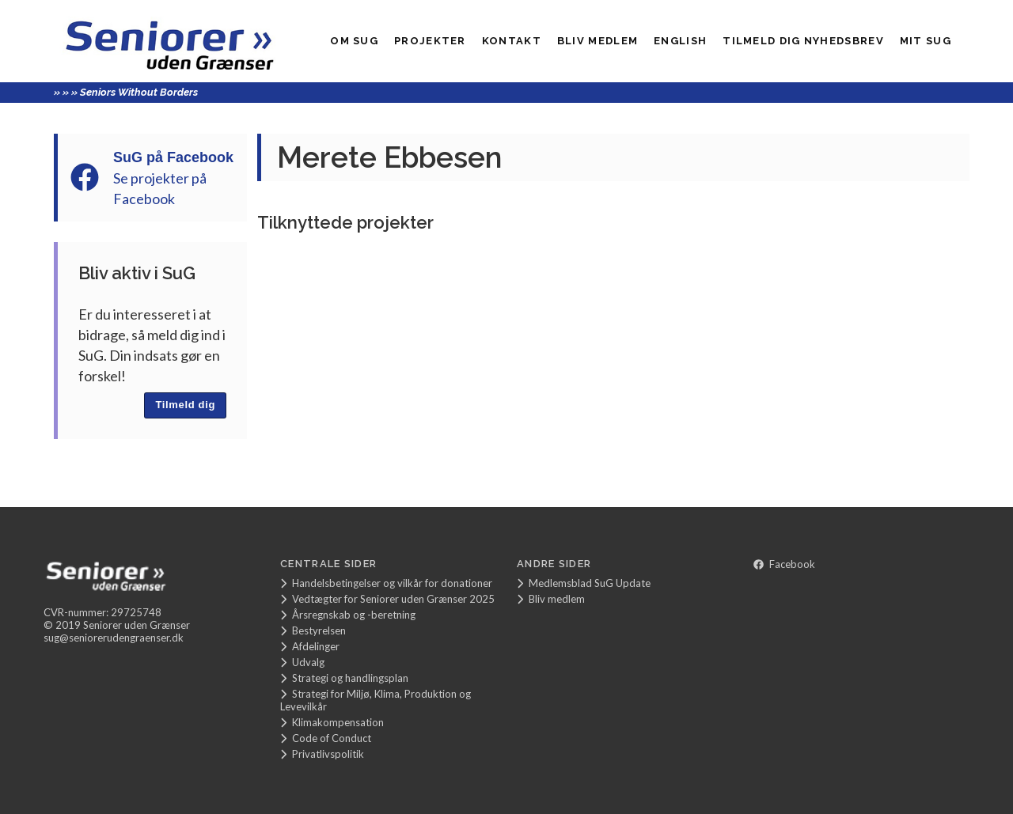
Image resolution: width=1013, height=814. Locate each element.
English (680, 41)
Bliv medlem (597, 41)
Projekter (430, 41)
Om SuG (354, 41)
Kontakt (511, 41)
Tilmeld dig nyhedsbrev (803, 41)
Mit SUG (925, 41)
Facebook (784, 564)
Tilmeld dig (185, 405)
